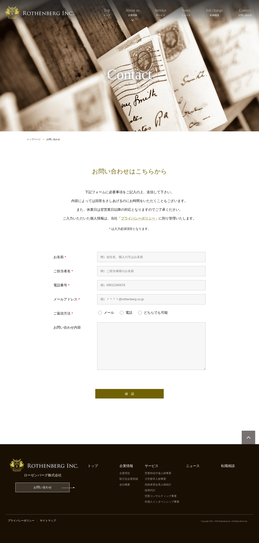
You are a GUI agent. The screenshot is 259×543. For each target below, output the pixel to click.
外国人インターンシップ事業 (162, 501)
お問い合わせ (42, 487)
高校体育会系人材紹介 (158, 484)
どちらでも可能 (153, 313)
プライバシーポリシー (138, 218)
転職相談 (228, 466)
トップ (93, 466)
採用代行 (150, 490)
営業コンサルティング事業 (161, 496)
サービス (151, 466)
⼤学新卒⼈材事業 (155, 479)
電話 (126, 313)
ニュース (193, 466)
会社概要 (124, 484)
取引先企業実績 (128, 479)
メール (106, 313)
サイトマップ (48, 520)
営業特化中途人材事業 (158, 473)
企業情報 (126, 466)
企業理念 (124, 473)
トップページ (34, 139)
